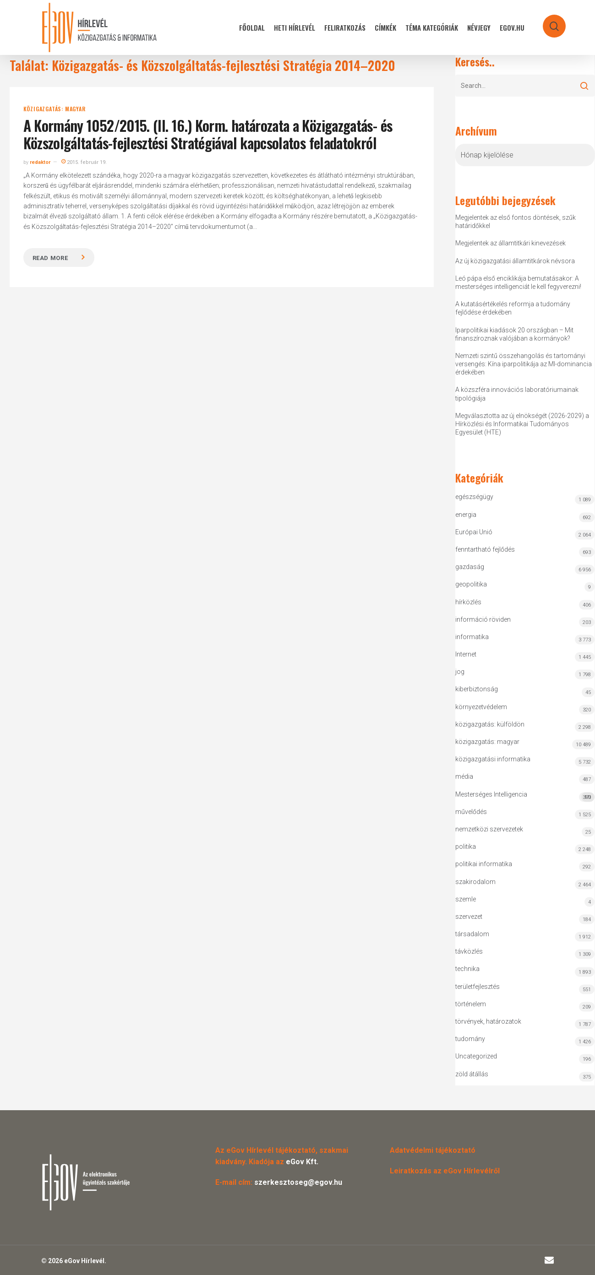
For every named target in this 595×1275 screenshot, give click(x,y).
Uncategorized (476, 1056)
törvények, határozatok (488, 1021)
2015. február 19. (84, 162)
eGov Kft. (302, 1161)
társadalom (472, 934)
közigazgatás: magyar (54, 109)
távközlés (469, 951)
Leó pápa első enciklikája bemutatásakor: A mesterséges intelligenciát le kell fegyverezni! (518, 282)
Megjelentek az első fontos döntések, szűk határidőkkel (515, 221)
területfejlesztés (477, 986)
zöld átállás (471, 1074)
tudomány (470, 1038)
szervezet (468, 916)
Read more (50, 258)
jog (459, 671)
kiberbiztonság (476, 689)
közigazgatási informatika (492, 759)
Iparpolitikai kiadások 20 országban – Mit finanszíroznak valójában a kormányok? (514, 334)
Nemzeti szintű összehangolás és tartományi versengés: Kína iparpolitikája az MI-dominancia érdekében (523, 364)
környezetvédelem (481, 707)
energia (465, 514)
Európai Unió (473, 532)
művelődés (471, 811)
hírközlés (468, 602)
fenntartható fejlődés (485, 549)
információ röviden (483, 619)
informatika (472, 636)
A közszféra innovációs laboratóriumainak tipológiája (517, 393)
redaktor (40, 162)
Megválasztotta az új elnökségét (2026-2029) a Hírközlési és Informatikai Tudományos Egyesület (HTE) (522, 424)
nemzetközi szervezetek (489, 829)
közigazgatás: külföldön (489, 724)
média (464, 776)
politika (465, 846)
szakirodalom (475, 881)
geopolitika (471, 584)
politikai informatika (483, 864)
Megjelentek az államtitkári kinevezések (510, 243)
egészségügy (474, 496)
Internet (465, 654)
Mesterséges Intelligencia (525, 796)
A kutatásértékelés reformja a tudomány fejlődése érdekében (512, 308)
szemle (465, 899)
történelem (470, 1004)
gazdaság (469, 566)
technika (467, 968)
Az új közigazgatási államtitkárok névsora (515, 261)
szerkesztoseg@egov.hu (298, 1182)
